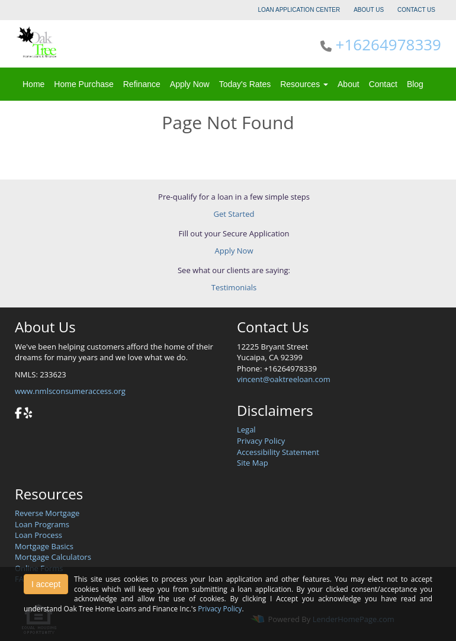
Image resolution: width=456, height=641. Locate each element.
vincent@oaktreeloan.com (283, 379)
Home (33, 84)
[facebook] (18, 414)
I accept (45, 584)
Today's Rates (245, 84)
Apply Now (190, 84)
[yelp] (28, 414)
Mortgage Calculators (53, 557)
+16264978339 (388, 44)
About (348, 84)
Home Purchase (83, 84)
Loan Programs (42, 524)
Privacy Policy (261, 440)
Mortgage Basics (44, 546)
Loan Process (38, 535)
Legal (246, 429)
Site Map (252, 462)
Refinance (141, 84)
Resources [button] (304, 84)
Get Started (234, 214)
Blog (415, 84)
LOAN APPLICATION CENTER (299, 10)
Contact (383, 84)
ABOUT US (369, 10)
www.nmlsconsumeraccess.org (70, 391)
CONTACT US (416, 10)
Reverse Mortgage (47, 513)
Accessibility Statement (278, 452)
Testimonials (233, 287)
